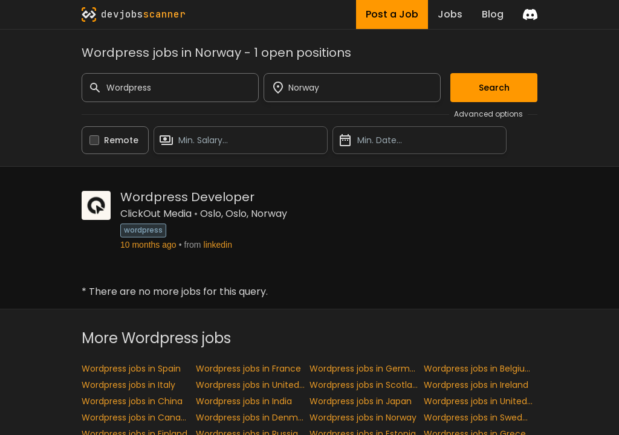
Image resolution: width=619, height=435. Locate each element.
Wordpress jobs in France (248, 368)
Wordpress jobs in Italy (128, 385)
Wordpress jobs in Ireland (476, 385)
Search (494, 88)
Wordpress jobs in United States (481, 401)
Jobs (450, 14)
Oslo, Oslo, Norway (243, 214)
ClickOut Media (156, 214)
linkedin (218, 245)
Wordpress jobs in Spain (131, 368)
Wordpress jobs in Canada (137, 417)
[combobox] (352, 87)
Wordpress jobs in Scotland (366, 385)
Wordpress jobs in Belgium (479, 368)
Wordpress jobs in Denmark (253, 417)
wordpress (143, 230)
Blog (493, 14)
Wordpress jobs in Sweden (478, 417)
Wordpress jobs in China (132, 401)
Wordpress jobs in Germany (367, 368)
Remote (121, 140)
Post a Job (392, 14)
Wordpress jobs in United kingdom (253, 385)
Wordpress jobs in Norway (363, 417)
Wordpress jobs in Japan (361, 401)
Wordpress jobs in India (244, 401)
